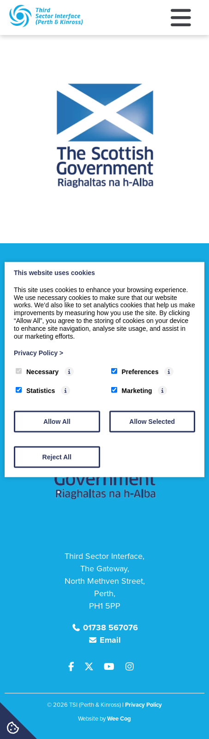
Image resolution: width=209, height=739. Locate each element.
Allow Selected (152, 421)
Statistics (35, 390)
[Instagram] (132, 667)
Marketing (131, 390)
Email (110, 640)
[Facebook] (75, 667)
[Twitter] (92, 667)
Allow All (57, 421)
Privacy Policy (38, 353)
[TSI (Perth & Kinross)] (46, 24)
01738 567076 (110, 627)
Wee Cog (119, 718)
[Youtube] (112, 667)
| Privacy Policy (142, 704)
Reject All (57, 456)
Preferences (135, 371)
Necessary (37, 371)
